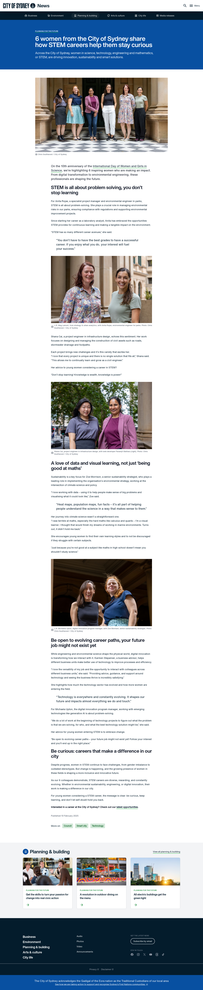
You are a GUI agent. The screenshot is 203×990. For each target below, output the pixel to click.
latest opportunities (127, 807)
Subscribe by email (142, 941)
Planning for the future (46, 31)
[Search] (185, 6)
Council (67, 825)
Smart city (82, 825)
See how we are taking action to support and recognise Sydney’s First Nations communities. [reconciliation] (100, 984)
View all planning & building (166, 851)
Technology (97, 825)
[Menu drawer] (194, 6)
